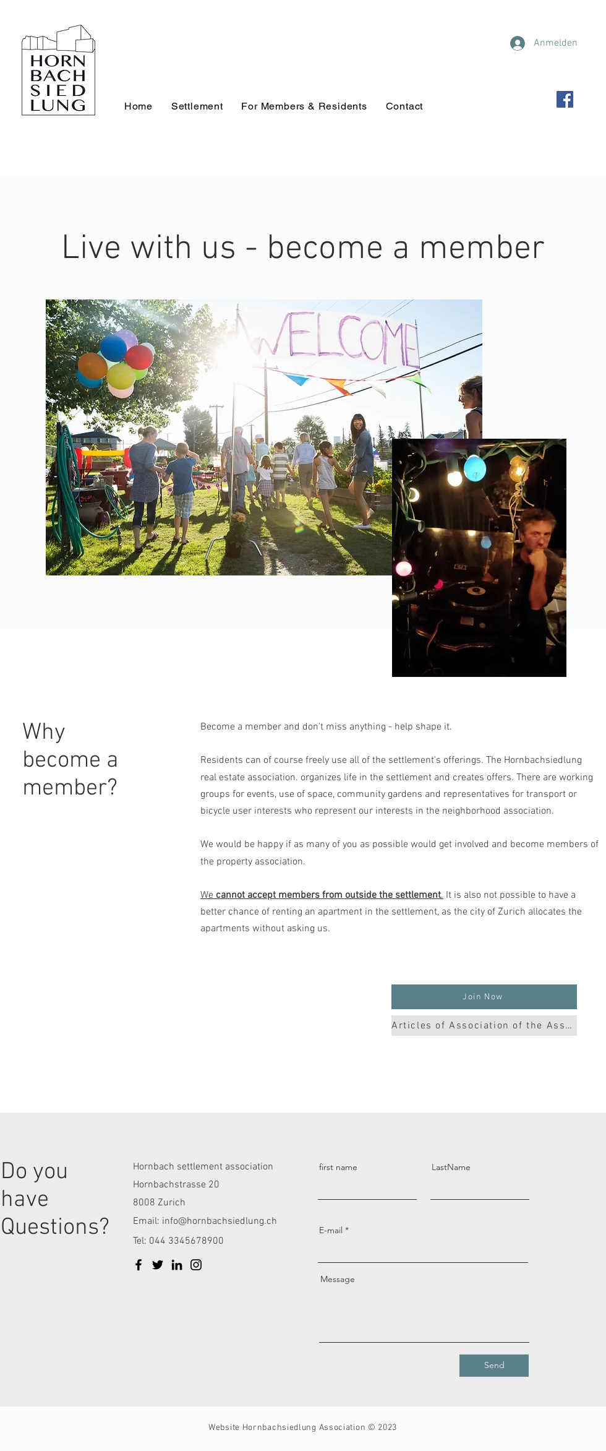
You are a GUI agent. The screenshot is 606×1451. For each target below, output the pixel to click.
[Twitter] (157, 1264)
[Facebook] (565, 99)
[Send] (494, 1365)
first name (338, 1167)
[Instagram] (196, 1264)
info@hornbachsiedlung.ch (219, 1221)
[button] (484, 996)
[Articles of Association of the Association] (484, 1025)
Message (337, 1279)
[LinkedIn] (176, 1264)
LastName (451, 1167)
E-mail (331, 1230)
